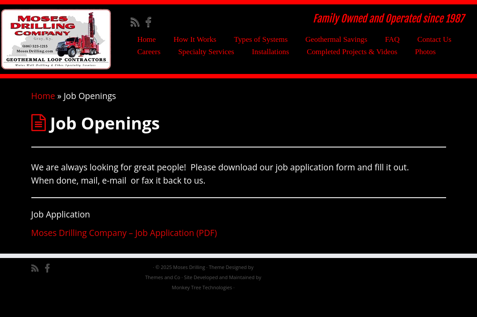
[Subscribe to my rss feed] (138, 21)
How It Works (194, 39)
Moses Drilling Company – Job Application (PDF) (124, 233)
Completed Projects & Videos (352, 52)
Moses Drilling (189, 267)
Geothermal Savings (336, 39)
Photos (425, 52)
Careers (149, 52)
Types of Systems (261, 39)
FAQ (392, 39)
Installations (270, 52)
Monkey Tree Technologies (202, 287)
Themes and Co (162, 277)
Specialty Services (206, 52)
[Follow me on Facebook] (151, 21)
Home (146, 39)
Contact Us (434, 39)
